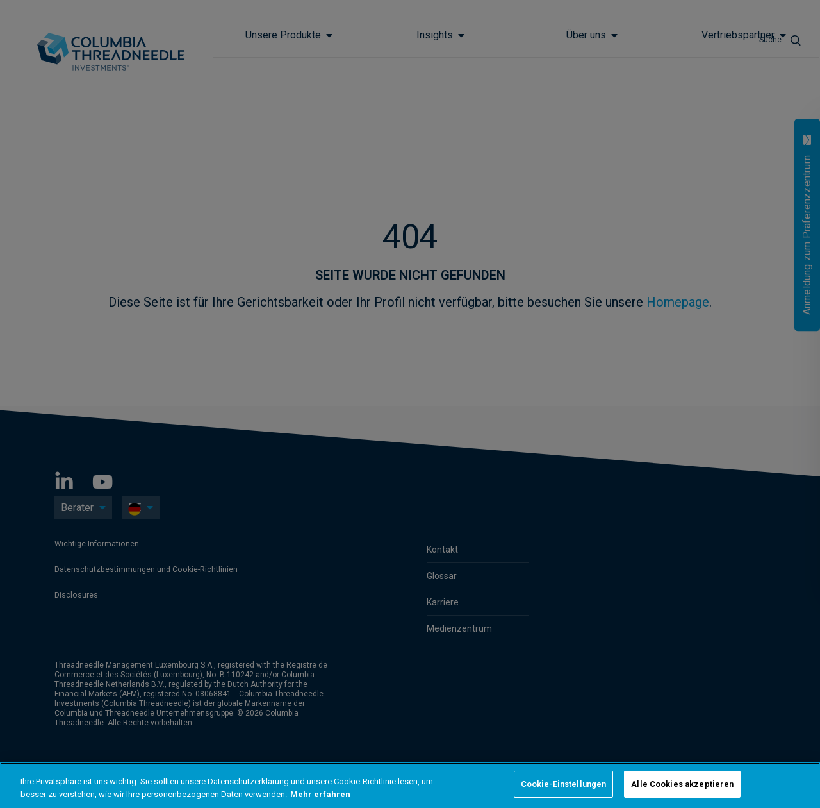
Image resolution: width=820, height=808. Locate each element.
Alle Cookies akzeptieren (682, 784)
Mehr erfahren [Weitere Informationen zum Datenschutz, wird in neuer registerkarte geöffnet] (320, 794)
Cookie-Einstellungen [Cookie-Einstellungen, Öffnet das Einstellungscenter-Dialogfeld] (564, 784)
